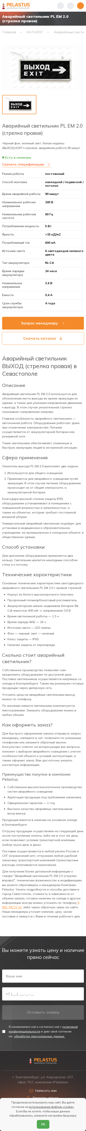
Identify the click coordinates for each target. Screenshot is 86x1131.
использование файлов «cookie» (51, 1107)
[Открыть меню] (80, 5)
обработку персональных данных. (39, 1036)
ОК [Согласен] (43, 1124)
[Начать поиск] (70, 5)
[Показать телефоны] (60, 5)
